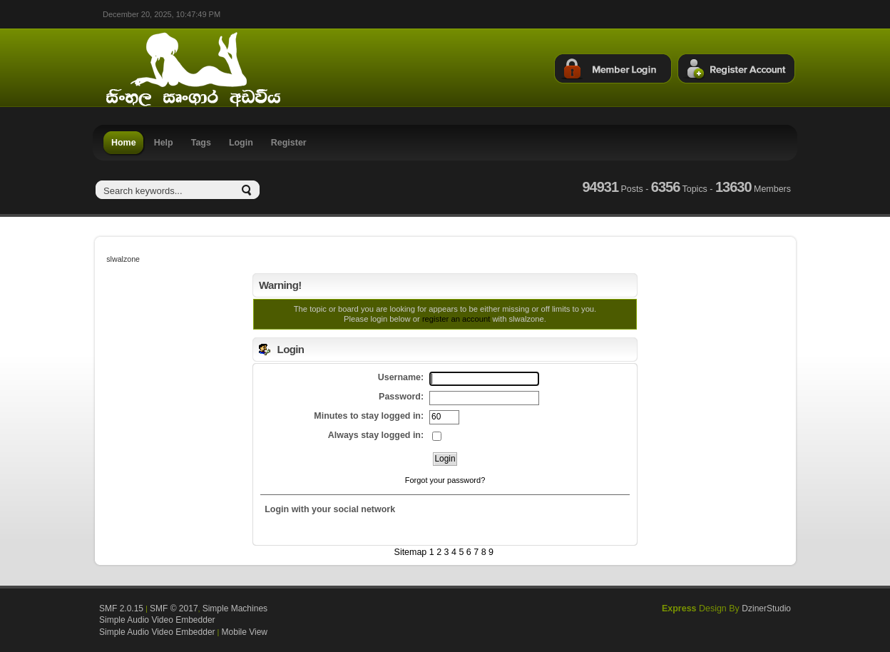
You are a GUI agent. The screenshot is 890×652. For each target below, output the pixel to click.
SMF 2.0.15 (121, 608)
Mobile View (244, 632)
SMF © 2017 (174, 608)
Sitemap (410, 552)
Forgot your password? (445, 480)
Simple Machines (235, 608)
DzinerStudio (766, 608)
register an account (456, 319)
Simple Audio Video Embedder (157, 620)
